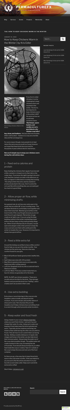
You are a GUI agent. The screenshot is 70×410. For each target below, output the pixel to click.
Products (29, 19)
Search (32, 388)
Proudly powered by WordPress (13, 406)
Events (21, 19)
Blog (5, 19)
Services (13, 19)
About (47, 19)
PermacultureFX (34, 7)
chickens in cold (18, 369)
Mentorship (38, 19)
